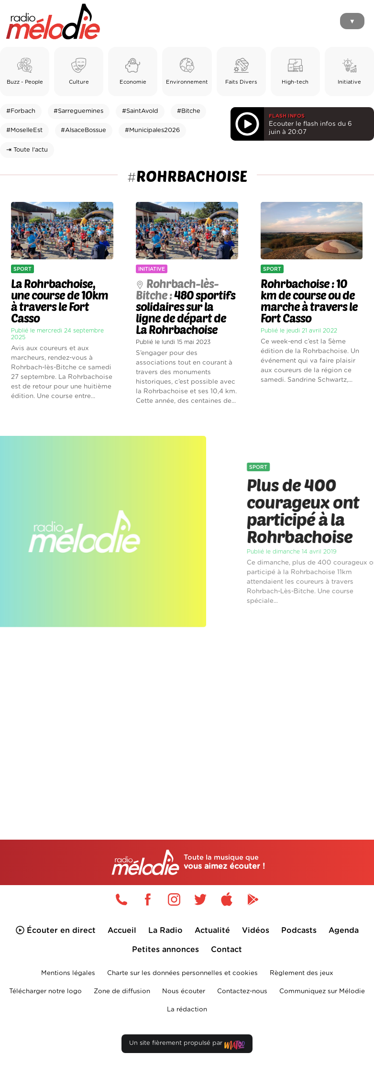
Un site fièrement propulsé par (187, 1045)
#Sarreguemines (78, 111)
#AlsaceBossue (83, 130)
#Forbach (20, 111)
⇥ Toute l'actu (27, 150)
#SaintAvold (140, 111)
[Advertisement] (187, 717)
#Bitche (188, 111)
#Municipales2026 (152, 130)
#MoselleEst (24, 130)
